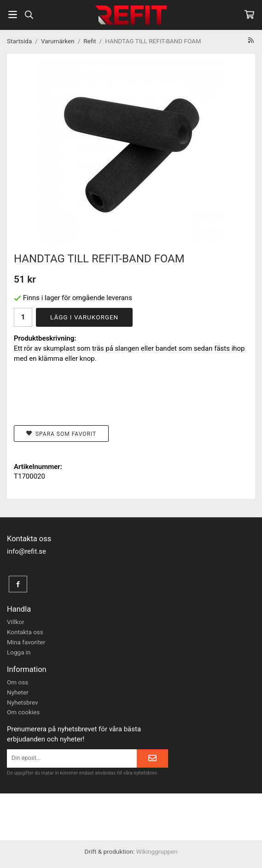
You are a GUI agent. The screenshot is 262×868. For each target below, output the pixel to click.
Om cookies (23, 712)
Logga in (19, 652)
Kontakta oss (25, 632)
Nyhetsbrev (22, 702)
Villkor (15, 621)
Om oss (17, 682)
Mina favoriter (26, 642)
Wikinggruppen (157, 851)
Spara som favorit (61, 433)
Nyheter (18, 692)
